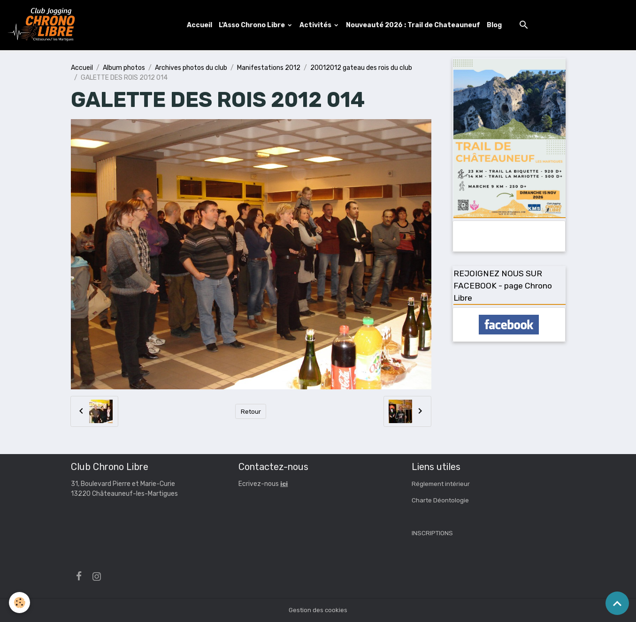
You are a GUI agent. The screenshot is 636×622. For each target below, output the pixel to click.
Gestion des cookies (318, 610)
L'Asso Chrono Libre (253, 25)
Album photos (124, 68)
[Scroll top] (617, 603)
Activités (316, 25)
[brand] (44, 25)
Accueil (200, 25)
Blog (494, 25)
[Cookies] (20, 602)
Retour (250, 412)
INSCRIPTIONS (433, 534)
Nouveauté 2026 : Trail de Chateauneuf (413, 25)
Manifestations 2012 (268, 68)
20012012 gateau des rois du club (361, 68)
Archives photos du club (191, 68)
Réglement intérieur (442, 484)
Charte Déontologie (441, 501)
